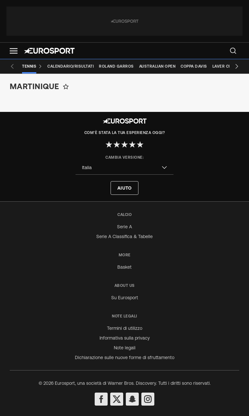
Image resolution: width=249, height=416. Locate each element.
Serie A (124, 226)
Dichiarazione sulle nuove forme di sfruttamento (124, 357)
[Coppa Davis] (194, 66)
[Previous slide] (12, 66)
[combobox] (124, 168)
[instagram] (147, 399)
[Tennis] (32, 66)
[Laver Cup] (223, 66)
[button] (14, 51)
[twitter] (116, 399)
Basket (124, 267)
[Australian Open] (157, 66)
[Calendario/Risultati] (70, 66)
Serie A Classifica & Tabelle (124, 236)
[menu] (233, 51)
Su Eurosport (124, 297)
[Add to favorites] (66, 86)
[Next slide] (236, 66)
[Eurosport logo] (49, 50)
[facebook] (101, 399)
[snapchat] (132, 399)
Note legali (125, 347)
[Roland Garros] (116, 66)
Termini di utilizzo (124, 328)
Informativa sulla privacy (125, 338)
